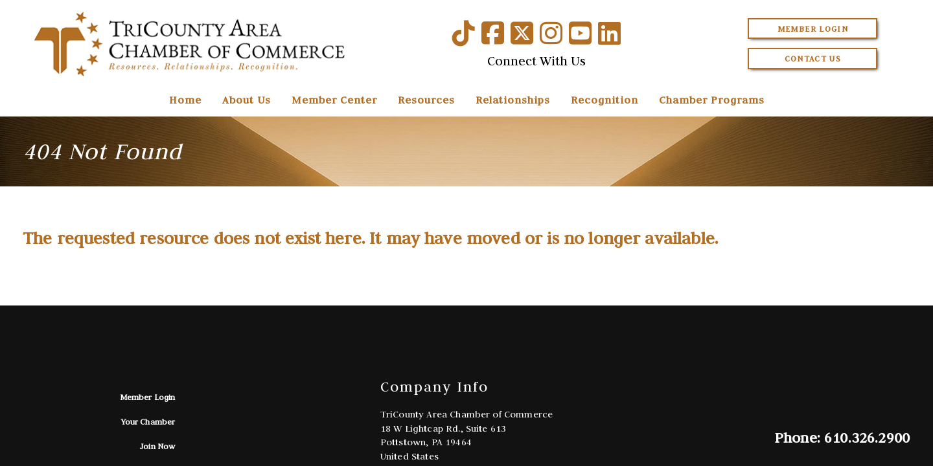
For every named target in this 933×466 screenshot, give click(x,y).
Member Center (334, 99)
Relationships (513, 99)
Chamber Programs (712, 99)
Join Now (157, 446)
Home (185, 99)
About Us (246, 99)
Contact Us (813, 58)
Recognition (604, 99)
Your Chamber (148, 422)
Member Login (813, 29)
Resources (426, 99)
